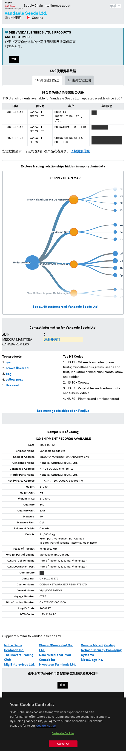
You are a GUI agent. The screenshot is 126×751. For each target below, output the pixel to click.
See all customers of (65, 306)
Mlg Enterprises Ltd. (19, 664)
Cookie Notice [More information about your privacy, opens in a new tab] (46, 727)
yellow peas (14, 379)
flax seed (12, 385)
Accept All (63, 746)
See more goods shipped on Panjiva (63, 410)
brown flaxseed (17, 368)
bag (8, 374)
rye (8, 362)
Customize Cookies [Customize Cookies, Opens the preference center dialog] (63, 735)
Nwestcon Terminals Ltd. (57, 664)
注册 (14, 59)
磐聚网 (14, 5)
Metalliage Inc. (92, 659)
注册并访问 (52, 339)
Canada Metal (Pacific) (98, 645)
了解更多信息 (80, 151)
